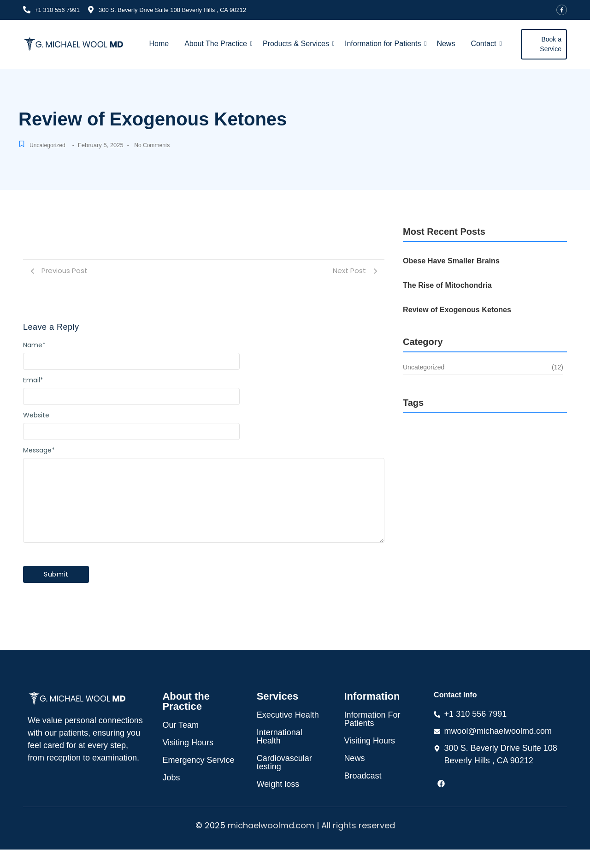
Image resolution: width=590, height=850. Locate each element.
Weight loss (278, 784)
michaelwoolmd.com (271, 826)
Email (33, 381)
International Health (279, 737)
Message (39, 451)
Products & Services (299, 44)
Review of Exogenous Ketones (453, 310)
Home (159, 44)
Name (34, 346)
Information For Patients (372, 719)
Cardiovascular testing (284, 763)
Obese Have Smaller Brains (448, 261)
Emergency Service (198, 760)
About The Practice (218, 44)
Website (36, 416)
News (446, 44)
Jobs (171, 778)
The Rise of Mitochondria (444, 286)
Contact (486, 44)
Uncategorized (49, 146)
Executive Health (288, 715)
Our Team (180, 725)
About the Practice (186, 702)
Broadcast (362, 776)
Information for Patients (386, 44)
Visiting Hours (187, 743)
